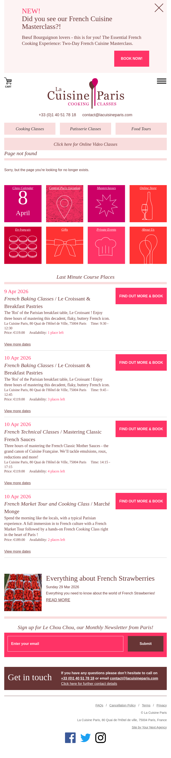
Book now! (131, 58)
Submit (146, 644)
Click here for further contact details (89, 684)
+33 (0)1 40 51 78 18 (57, 115)
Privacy (162, 705)
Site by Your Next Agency (149, 727)
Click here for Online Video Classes (85, 144)
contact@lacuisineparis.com (107, 115)
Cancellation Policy (122, 705)
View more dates (17, 344)
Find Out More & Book (141, 296)
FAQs (99, 705)
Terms (146, 705)
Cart (8, 82)
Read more (58, 600)
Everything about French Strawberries (100, 578)
